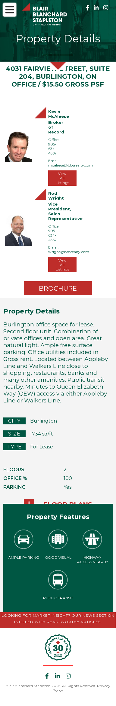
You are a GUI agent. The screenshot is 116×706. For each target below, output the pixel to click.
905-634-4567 (52, 148)
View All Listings (62, 178)
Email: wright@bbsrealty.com (68, 249)
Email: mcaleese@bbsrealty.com (70, 162)
